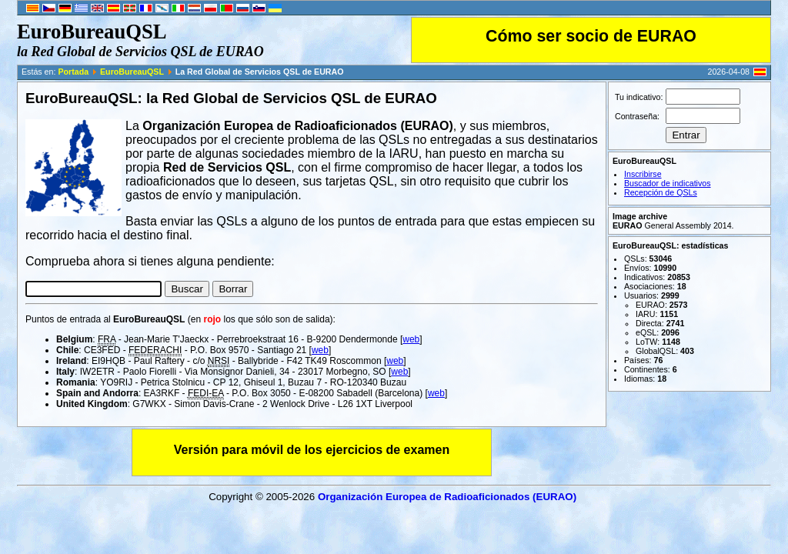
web (410, 339)
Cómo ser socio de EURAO (591, 36)
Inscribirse (643, 174)
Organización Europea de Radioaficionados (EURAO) (447, 496)
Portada (73, 71)
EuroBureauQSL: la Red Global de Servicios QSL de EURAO (231, 98)
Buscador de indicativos (667, 183)
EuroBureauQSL (132, 71)
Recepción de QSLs (660, 192)
